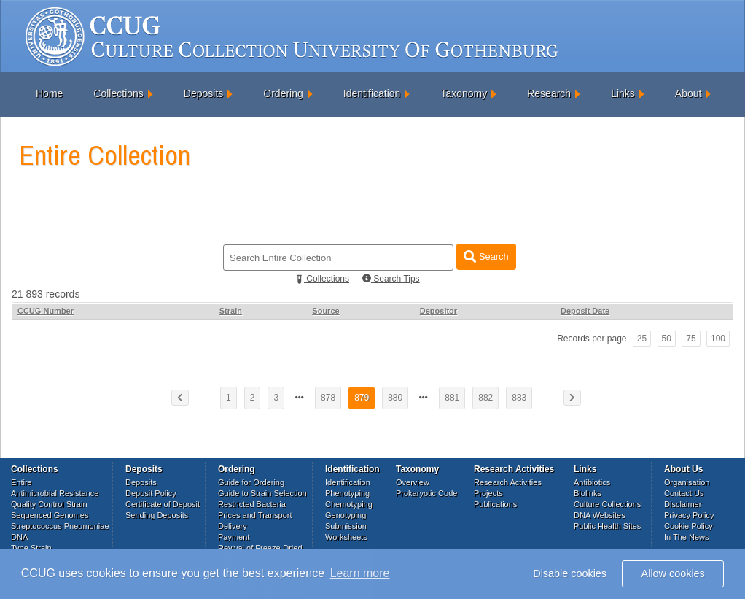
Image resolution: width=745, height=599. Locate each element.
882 (485, 398)
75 (690, 338)
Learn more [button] (360, 573)
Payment (233, 537)
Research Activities (508, 482)
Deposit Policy (150, 493)
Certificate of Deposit (162, 504)
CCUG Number (45, 310)
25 (642, 338)
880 (395, 398)
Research (549, 93)
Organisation (686, 482)
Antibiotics (592, 482)
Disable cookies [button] (569, 573)
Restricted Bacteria (252, 504)
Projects (488, 493)
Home (49, 93)
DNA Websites (599, 515)
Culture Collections (607, 504)
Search (486, 256)
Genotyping (345, 515)
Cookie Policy (688, 526)
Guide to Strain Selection (262, 493)
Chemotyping (348, 504)
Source (325, 310)
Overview (412, 482)
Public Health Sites (607, 526)
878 (328, 398)
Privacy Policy (689, 515)
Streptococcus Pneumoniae (60, 526)
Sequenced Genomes (49, 515)
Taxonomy (463, 93)
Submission (346, 526)
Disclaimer (682, 504)
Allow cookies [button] (673, 573)
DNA (19, 537)
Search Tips (391, 279)
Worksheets (346, 537)
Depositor (438, 310)
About (688, 93)
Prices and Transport (255, 515)
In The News (686, 537)
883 (519, 398)
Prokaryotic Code (426, 493)
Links (623, 93)
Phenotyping (347, 493)
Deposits (203, 93)
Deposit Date (585, 310)
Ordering (283, 93)
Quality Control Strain (49, 504)
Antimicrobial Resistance (54, 493)
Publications (495, 504)
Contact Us (683, 493)
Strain (230, 310)
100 (718, 338)
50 (666, 338)
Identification (372, 93)
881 (452, 398)
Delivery (232, 526)
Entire (21, 482)
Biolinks (587, 493)
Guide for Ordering (251, 482)
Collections (118, 93)
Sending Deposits (156, 515)
